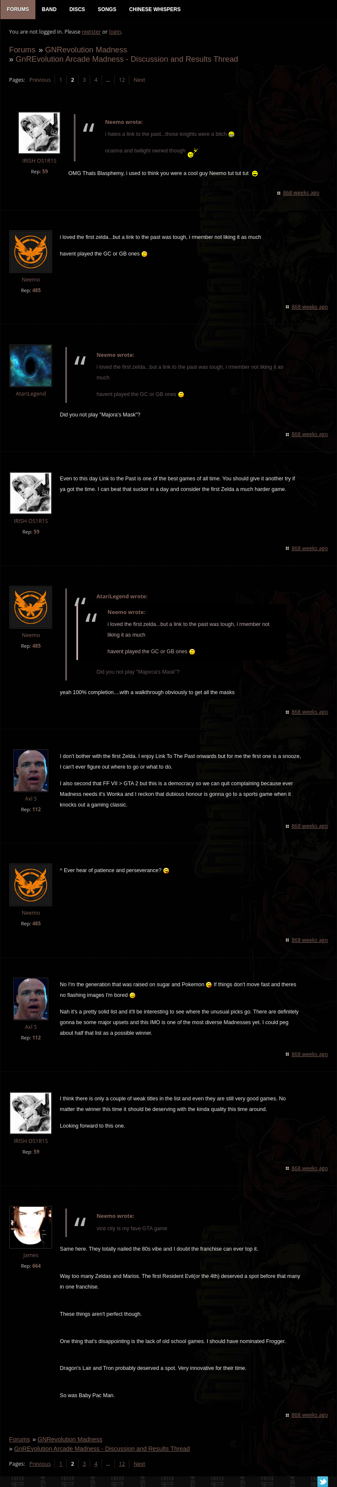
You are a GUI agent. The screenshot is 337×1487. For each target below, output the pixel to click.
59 (45, 172)
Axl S (31, 799)
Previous (39, 79)
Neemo (31, 280)
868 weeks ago (301, 193)
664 (36, 1266)
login (115, 32)
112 (36, 810)
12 (122, 79)
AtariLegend (31, 394)
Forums (22, 49)
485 (36, 290)
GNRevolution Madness (86, 49)
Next (139, 79)
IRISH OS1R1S (39, 161)
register (91, 32)
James (30, 1255)
